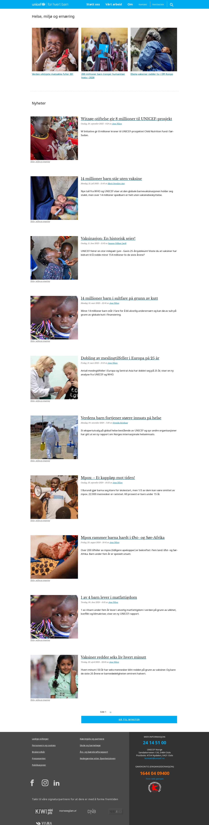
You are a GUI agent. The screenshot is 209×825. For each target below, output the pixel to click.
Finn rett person (154, 778)
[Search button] (172, 4)
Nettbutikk (158, 4)
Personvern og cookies (44, 745)
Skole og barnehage (90, 745)
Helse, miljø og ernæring (40, 162)
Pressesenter (39, 758)
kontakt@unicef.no (155, 758)
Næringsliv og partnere (92, 738)
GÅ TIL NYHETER (129, 719)
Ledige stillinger (40, 738)
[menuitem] (93, 4)
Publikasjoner (39, 764)
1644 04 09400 (154, 773)
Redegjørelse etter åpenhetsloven (97, 758)
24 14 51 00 (154, 743)
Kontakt (143, 4)
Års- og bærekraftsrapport (94, 751)
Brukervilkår (38, 751)
